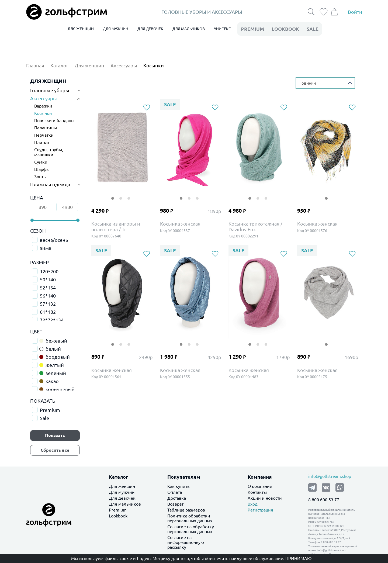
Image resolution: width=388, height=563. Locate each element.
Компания (260, 476)
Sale (312, 29)
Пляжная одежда (50, 184)
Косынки (153, 65)
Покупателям (183, 476)
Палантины (45, 127)
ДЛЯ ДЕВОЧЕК (150, 29)
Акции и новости (265, 498)
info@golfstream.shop (329, 476)
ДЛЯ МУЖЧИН (115, 29)
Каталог (59, 65)
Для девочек (122, 498)
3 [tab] (128, 195)
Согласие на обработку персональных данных (190, 529)
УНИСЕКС (222, 29)
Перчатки (44, 135)
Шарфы (42, 169)
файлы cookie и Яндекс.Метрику (137, 558)
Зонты (40, 176)
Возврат (175, 504)
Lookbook (118, 515)
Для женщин (89, 65)
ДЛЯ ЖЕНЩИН (81, 29)
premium (252, 29)
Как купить (178, 486)
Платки (41, 142)
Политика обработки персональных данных (189, 518)
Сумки (40, 162)
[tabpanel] (122, 147)
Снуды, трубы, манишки (48, 152)
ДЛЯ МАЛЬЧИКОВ (188, 29)
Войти (355, 12)
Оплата (174, 492)
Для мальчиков (125, 504)
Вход (253, 504)
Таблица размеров (186, 509)
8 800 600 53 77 (323, 499)
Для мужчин (121, 492)
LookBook (285, 29)
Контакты (257, 492)
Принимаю (298, 558)
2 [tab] (120, 195)
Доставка (176, 498)
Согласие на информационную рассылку (185, 542)
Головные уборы (49, 90)
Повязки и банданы (54, 120)
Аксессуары (123, 65)
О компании (260, 486)
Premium (118, 509)
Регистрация (260, 509)
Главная (35, 65)
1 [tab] (112, 195)
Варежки (43, 105)
